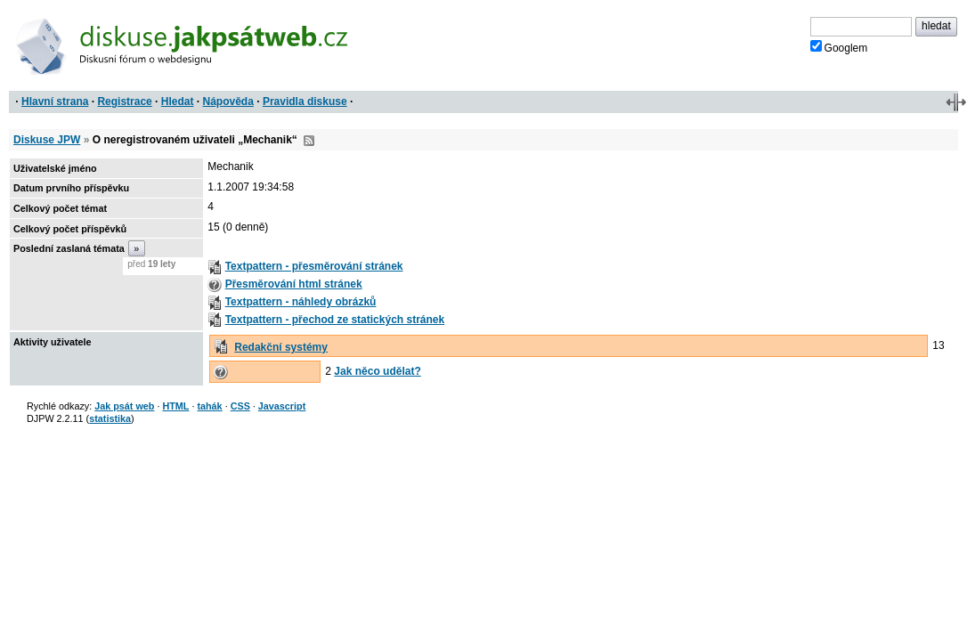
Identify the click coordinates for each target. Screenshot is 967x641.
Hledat (177, 101)
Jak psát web (124, 406)
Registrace (124, 101)
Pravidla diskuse (305, 101)
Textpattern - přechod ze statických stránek (335, 319)
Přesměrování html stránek (293, 284)
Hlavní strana (54, 101)
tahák (209, 406)
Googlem (839, 47)
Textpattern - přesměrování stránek (314, 266)
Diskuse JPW (46, 140)
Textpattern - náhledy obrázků (301, 302)
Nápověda (228, 101)
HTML (175, 406)
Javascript (281, 406)
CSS (240, 406)
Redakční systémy (281, 347)
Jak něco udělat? (377, 371)
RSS (309, 140)
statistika (110, 418)
